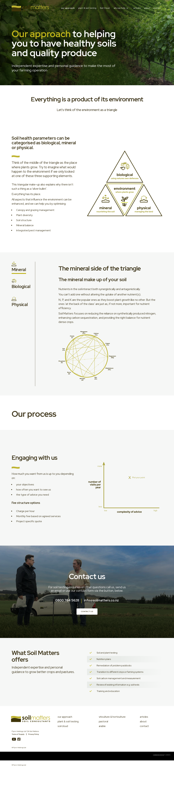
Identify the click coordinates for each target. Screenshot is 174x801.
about (147, 8)
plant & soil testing (87, 8)
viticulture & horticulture (112, 716)
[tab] (19, 268)
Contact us (87, 611)
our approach (68, 8)
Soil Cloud (105, 8)
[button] (121, 8)
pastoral (103, 721)
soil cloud (63, 726)
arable (102, 726)
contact (157, 8)
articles (137, 8)
